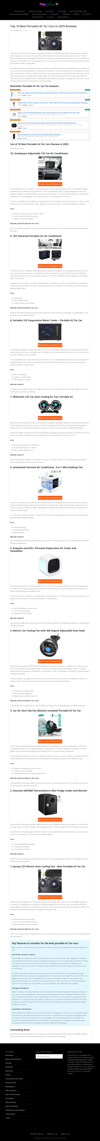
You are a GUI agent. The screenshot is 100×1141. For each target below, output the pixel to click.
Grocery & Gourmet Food (13, 1079)
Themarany (50, 5)
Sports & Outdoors (11, 1106)
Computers (9, 1067)
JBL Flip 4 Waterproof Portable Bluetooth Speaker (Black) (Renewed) (39, 135)
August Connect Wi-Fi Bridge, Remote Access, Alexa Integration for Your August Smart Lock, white (49, 113)
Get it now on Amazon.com (50, 184)
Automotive (9, 1055)
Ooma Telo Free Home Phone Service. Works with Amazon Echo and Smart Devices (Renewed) (47, 123)
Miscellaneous (10, 1087)
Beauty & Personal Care (13, 1059)
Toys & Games (10, 1114)
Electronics (9, 1071)
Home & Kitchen (10, 1083)
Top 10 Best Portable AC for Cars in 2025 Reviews (43, 26)
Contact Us (52, 1134)
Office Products (10, 1090)
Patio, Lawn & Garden (12, 1094)
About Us (65, 1134)
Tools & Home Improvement (15, 1110)
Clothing (8, 1063)
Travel (7, 1118)
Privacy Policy (37, 1134)
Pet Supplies (9, 1098)
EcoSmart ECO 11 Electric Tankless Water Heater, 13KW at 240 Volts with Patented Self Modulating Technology (52, 103)
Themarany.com (48, 1138)
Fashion (8, 1075)
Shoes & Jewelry (10, 1102)
